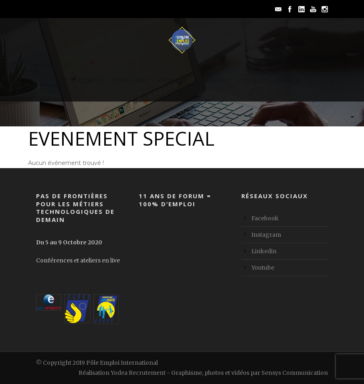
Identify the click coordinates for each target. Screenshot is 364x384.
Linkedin (264, 251)
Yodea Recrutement (138, 372)
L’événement (82, 80)
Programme (130, 80)
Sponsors (172, 80)
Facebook (265, 218)
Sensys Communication (294, 372)
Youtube (262, 267)
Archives (288, 80)
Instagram (266, 234)
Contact (252, 80)
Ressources (213, 80)
